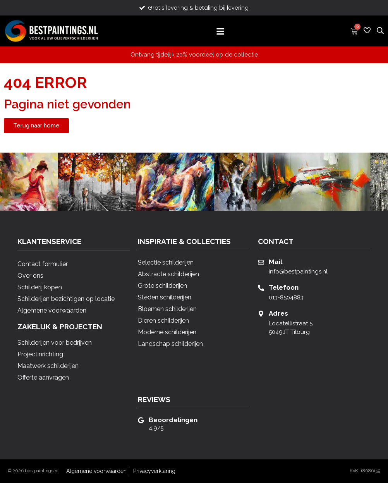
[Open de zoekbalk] (380, 30)
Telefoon (284, 287)
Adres (278, 313)
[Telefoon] (261, 288)
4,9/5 (156, 428)
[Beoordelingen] (141, 420)
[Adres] (261, 314)
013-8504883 (286, 297)
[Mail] (261, 262)
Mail (275, 262)
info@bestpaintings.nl (298, 271)
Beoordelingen (173, 420)
